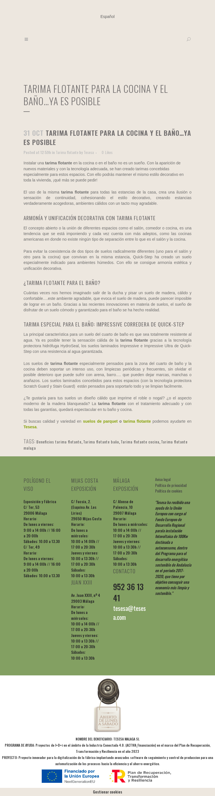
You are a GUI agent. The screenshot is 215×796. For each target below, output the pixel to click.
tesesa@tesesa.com (129, 613)
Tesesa (89, 152)
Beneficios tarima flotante (58, 442)
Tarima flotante (67, 152)
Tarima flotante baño (101, 442)
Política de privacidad (171, 485)
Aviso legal (162, 479)
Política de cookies (168, 491)
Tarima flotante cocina (140, 442)
